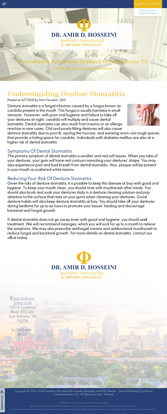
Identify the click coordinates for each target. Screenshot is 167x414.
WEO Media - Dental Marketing (120, 391)
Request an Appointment (147, 12)
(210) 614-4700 (148, 4)
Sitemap (109, 394)
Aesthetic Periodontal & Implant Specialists (70, 391)
